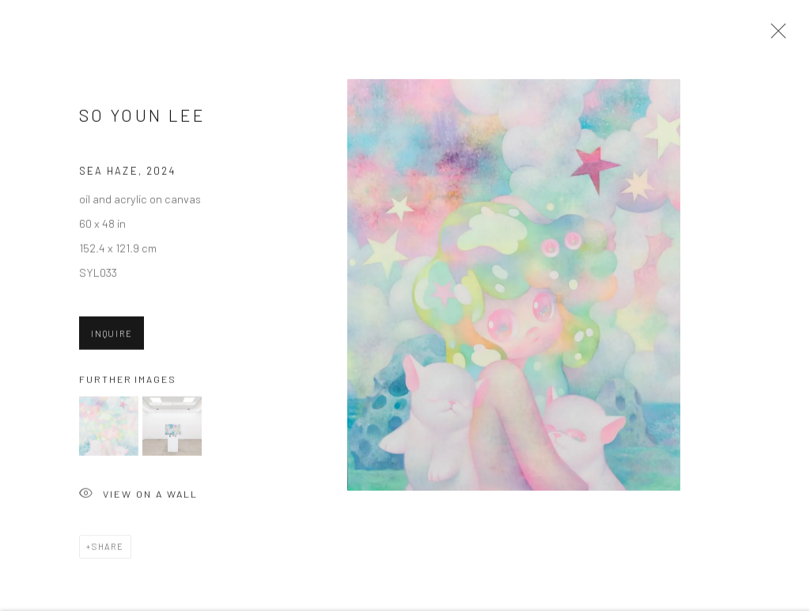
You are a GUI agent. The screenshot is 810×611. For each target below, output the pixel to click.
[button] (108, 430)
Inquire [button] (111, 337)
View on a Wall (138, 499)
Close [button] (774, 35)
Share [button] (108, 550)
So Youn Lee (142, 118)
